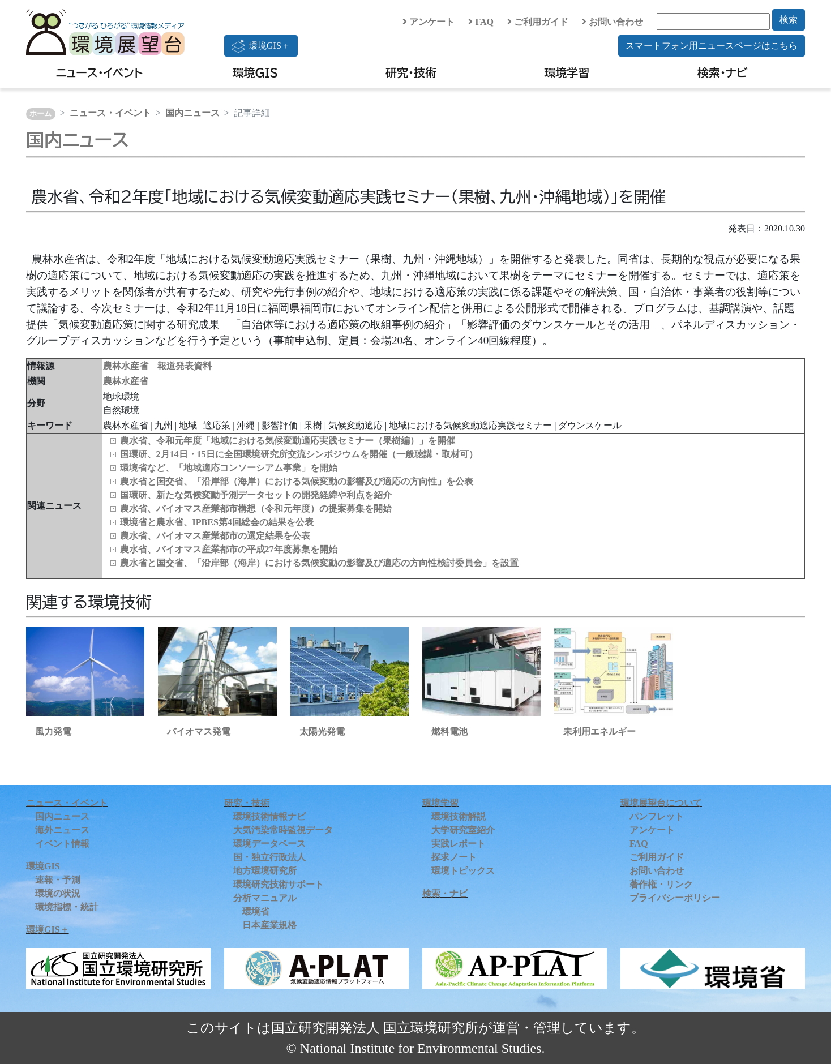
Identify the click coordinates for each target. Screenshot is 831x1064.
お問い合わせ (612, 22)
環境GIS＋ (261, 46)
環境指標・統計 (66, 907)
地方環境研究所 (265, 871)
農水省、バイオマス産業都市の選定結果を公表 (215, 535)
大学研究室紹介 (463, 830)
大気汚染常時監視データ (283, 830)
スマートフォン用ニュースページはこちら (712, 45)
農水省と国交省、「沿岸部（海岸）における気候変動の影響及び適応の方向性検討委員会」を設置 (319, 563)
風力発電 (53, 731)
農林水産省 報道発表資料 (157, 366)
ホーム (40, 114)
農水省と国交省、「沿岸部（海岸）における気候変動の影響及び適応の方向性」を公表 (296, 481)
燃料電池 (449, 731)
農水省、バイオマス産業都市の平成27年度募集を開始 (228, 549)
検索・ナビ (722, 72)
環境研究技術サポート (278, 884)
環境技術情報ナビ (269, 816)
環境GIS (256, 72)
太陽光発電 (322, 731)
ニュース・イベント (99, 72)
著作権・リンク (661, 884)
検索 (788, 19)
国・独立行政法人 (269, 857)
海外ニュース (62, 830)
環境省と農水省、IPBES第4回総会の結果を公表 (217, 522)
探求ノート (454, 857)
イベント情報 (62, 843)
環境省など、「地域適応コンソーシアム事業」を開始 (228, 468)
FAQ (481, 22)
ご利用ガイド (537, 22)
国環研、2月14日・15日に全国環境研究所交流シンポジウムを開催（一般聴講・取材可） (299, 454)
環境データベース (269, 843)
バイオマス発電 (198, 731)
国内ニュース (192, 113)
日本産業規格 (269, 925)
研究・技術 (410, 72)
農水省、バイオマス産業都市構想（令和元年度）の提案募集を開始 (256, 508)
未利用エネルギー (599, 731)
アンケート (428, 22)
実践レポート (458, 843)
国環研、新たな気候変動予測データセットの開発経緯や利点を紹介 (256, 495)
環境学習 (566, 72)
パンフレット (656, 816)
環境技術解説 (458, 816)
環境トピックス (463, 871)
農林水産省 (125, 381)
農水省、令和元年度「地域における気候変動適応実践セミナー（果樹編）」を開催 (287, 440)
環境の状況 (57, 893)
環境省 (255, 911)
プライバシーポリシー (674, 898)
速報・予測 (57, 880)
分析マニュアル (265, 898)
